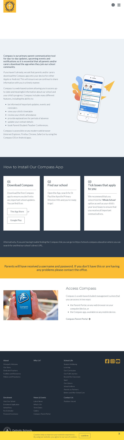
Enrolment (7, 398)
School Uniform (69, 387)
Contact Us (68, 398)
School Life (68, 361)
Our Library (68, 383)
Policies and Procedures (11, 377)
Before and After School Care (74, 393)
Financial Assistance (10, 414)
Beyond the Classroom (72, 377)
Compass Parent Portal (77, 319)
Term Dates (38, 408)
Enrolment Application (11, 405)
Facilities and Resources (12, 374)
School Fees (7, 408)
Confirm (84, 435)
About (6, 361)
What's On (38, 405)
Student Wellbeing (70, 364)
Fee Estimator (8, 411)
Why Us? (37, 361)
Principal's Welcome (10, 364)
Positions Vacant (70, 402)
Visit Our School (9, 402)
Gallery (36, 411)
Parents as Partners (71, 390)
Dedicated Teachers (10, 371)
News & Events (40, 398)
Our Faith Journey (70, 374)
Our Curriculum (70, 371)
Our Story (7, 368)
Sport (66, 380)
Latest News (38, 402)
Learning (67, 368)
